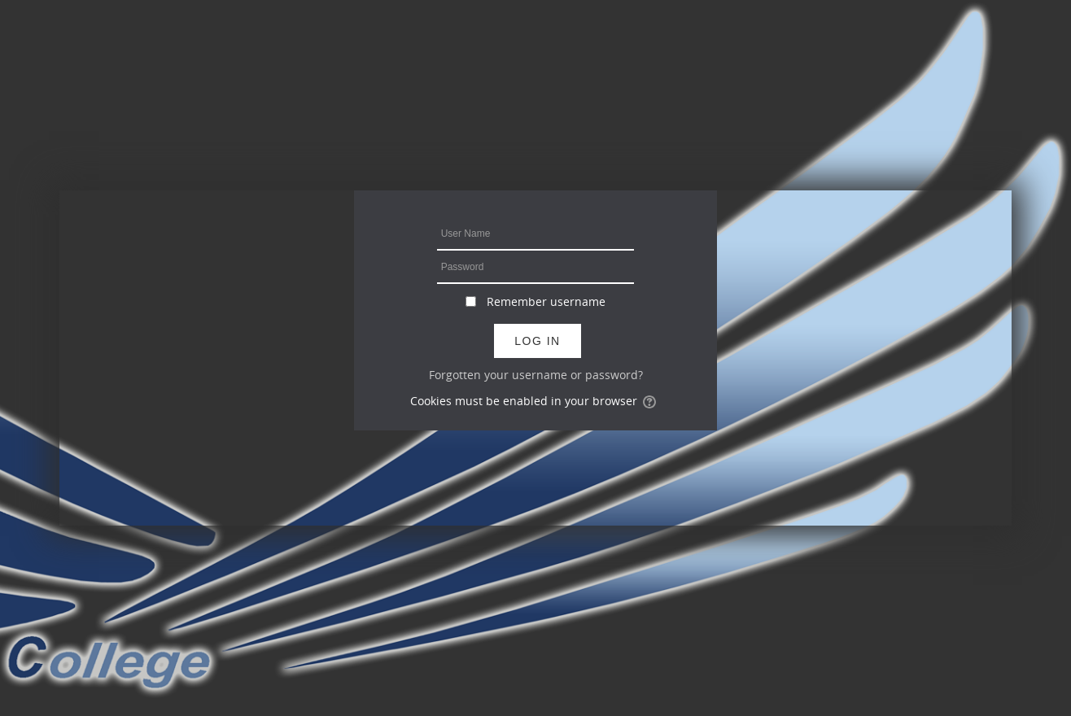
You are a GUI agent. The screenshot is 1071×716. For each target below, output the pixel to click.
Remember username (546, 301)
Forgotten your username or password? (536, 374)
